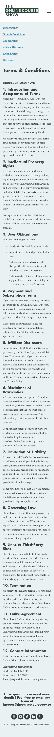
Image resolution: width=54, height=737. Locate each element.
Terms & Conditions (14, 34)
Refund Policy (10, 54)
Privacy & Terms (41, 725)
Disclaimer (9, 60)
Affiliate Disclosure (13, 47)
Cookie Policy (10, 41)
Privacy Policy (10, 28)
